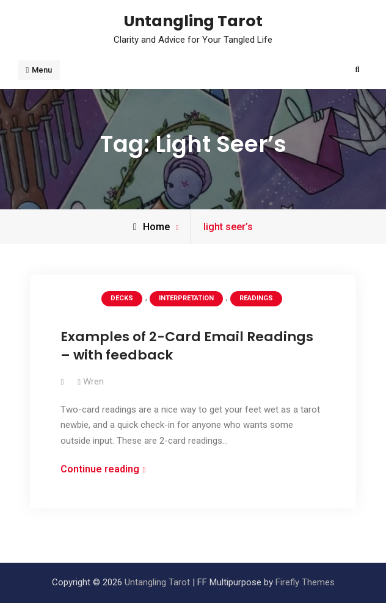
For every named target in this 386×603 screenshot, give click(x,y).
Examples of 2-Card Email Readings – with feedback (186, 346)
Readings (256, 298)
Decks (122, 298)
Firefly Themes (305, 582)
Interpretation (186, 298)
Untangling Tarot (193, 21)
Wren (93, 381)
